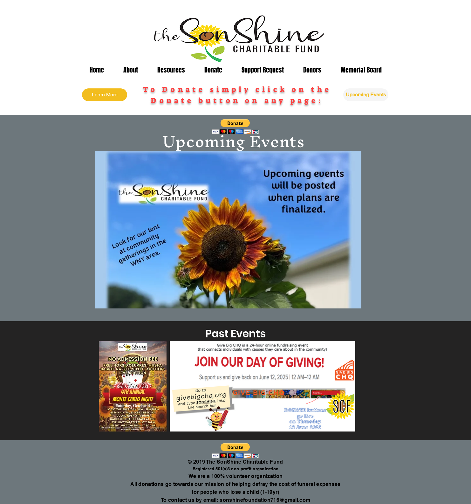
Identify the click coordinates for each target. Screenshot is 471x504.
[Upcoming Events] (365, 94)
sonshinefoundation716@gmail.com (265, 500)
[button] (130, 70)
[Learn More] (104, 94)
